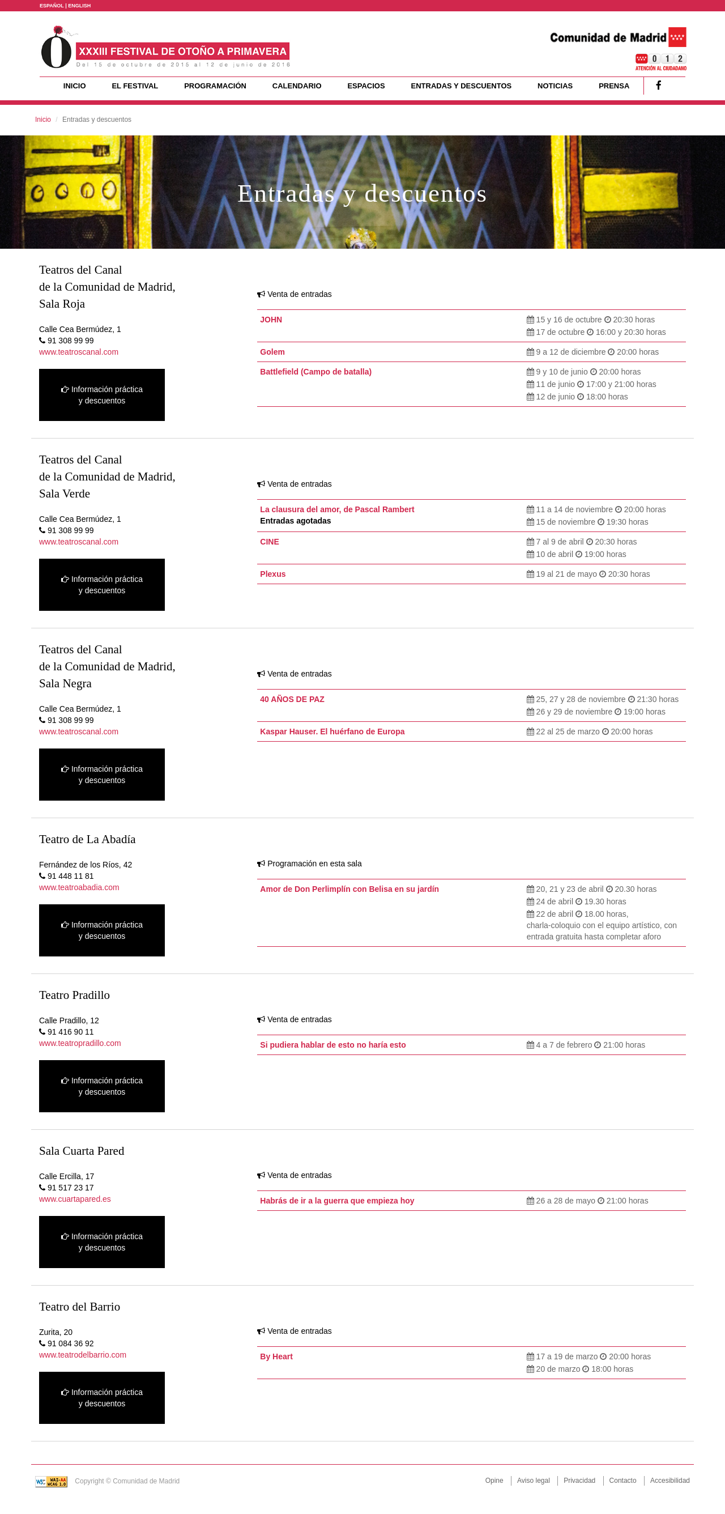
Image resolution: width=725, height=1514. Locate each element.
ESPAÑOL (52, 5)
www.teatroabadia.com (79, 887)
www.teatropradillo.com (80, 1043)
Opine (494, 1481)
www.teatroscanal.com (78, 351)
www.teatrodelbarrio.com (82, 1354)
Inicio (43, 120)
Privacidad (579, 1481)
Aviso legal (533, 1481)
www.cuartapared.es (75, 1198)
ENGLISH (79, 5)
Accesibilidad (670, 1481)
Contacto (623, 1481)
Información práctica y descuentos (102, 395)
